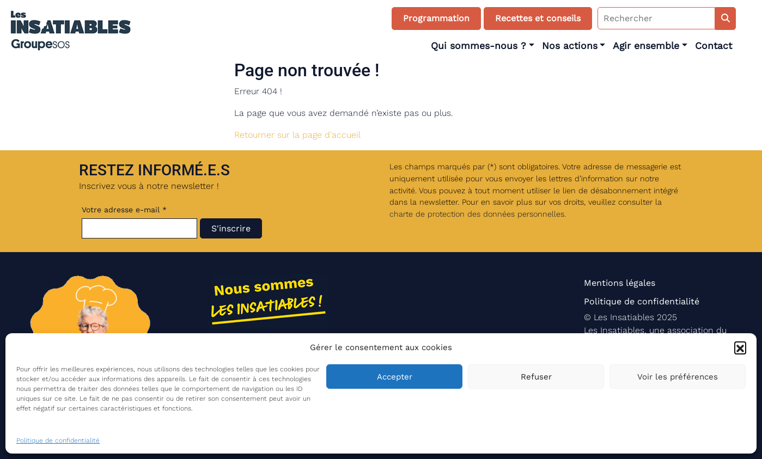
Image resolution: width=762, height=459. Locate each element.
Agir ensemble (646, 45)
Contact (713, 45)
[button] (740, 347)
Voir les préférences (677, 377)
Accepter (394, 377)
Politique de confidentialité (58, 440)
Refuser (536, 377)
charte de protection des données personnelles (476, 214)
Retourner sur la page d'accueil (297, 135)
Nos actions (570, 45)
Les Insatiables (624, 317)
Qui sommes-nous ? (478, 45)
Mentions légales (619, 283)
